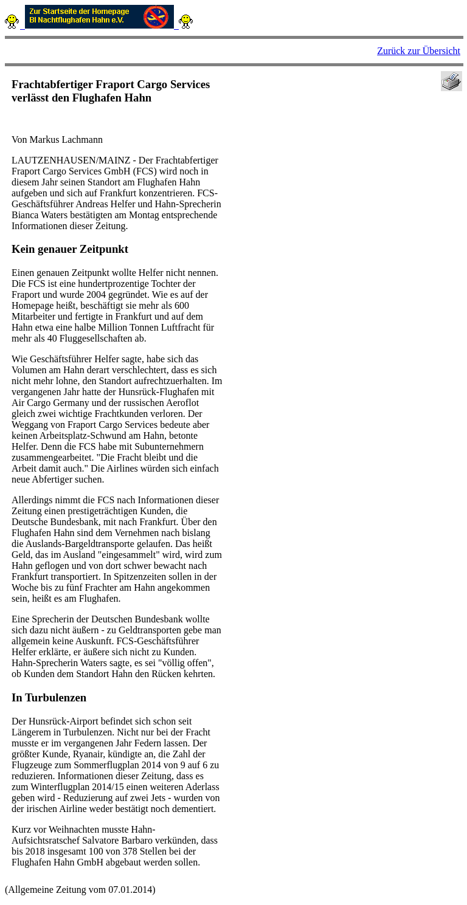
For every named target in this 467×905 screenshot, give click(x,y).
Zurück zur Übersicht (418, 51)
